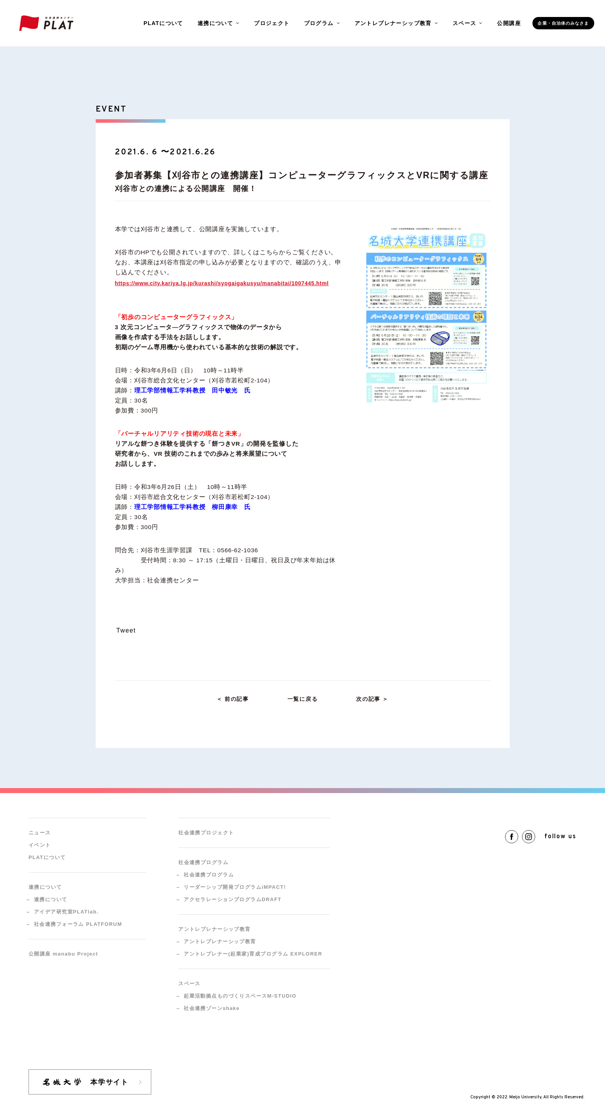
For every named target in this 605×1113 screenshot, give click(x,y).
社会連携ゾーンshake (212, 1008)
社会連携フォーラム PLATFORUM (78, 924)
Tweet (126, 630)
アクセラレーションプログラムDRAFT (232, 899)
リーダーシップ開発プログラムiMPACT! (235, 887)
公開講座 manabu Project (63, 954)
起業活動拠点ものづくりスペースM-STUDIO (240, 996)
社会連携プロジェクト (206, 833)
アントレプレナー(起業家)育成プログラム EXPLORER (253, 954)
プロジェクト (271, 23)
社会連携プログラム (209, 875)
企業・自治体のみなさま (563, 23)
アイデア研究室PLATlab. (66, 912)
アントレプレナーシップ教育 (220, 941)
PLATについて (163, 23)
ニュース (40, 833)
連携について (51, 899)
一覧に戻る (302, 699)
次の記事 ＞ (372, 699)
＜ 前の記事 (232, 699)
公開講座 (509, 23)
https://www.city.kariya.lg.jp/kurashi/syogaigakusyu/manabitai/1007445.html (222, 283)
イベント (40, 845)
